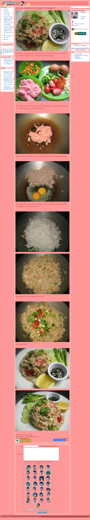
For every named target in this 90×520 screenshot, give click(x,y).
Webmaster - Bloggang (80, 45)
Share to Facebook (59, 440)
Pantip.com (3, 519)
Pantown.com (19, 519)
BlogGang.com (29, 519)
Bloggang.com (78, 58)
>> (12, 44)
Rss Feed (75, 25)
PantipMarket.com (11, 519)
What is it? (77, 57)
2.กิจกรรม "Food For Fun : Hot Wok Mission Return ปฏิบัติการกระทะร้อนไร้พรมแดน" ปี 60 (8, 30)
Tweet (67, 440)
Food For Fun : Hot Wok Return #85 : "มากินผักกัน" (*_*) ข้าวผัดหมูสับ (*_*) (9, 61)
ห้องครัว (6, 9)
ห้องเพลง (6, 39)
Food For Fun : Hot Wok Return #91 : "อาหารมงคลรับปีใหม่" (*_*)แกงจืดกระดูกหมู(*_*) (9, 83)
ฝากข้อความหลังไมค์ (78, 23)
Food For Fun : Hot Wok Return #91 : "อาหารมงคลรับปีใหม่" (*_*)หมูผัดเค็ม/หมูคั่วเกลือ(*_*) (9, 75)
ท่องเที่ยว (6, 11)
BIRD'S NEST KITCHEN (81, 55)
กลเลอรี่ (6, 37)
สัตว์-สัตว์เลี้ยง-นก (8, 35)
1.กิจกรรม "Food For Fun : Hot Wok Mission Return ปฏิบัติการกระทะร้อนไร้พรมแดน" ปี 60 (8, 20)
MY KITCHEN (78, 54)
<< (1, 44)
